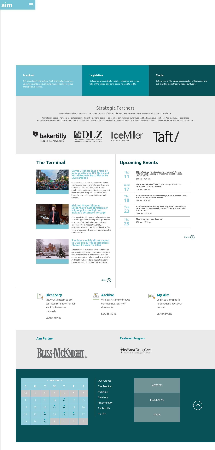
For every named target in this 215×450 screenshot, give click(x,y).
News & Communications (14, 54)
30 (66, 429)
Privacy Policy (121, 410)
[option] (72, 134)
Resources (10, 64)
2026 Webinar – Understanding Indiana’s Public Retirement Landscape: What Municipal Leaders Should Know (168, 170)
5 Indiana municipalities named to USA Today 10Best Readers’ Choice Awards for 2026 (108, 248)
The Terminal (121, 394)
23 (66, 422)
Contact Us (119, 416)
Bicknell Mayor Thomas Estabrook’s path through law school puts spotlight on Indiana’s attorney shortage (108, 210)
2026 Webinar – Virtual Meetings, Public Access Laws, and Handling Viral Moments (169, 193)
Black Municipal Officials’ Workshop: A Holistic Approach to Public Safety (168, 182)
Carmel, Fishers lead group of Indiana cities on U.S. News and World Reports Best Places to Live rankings (108, 172)
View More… (138, 226)
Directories (10, 44)
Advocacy (9, 28)
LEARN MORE (75, 326)
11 (83, 408)
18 (83, 415)
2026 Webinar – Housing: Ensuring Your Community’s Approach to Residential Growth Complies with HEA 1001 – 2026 (168, 205)
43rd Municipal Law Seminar (159, 216)
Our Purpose (120, 388)
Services (8, 72)
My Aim (118, 421)
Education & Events (17, 36)
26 (92, 422)
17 (75, 415)
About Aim (10, 21)
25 (83, 422)
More (117, 284)
